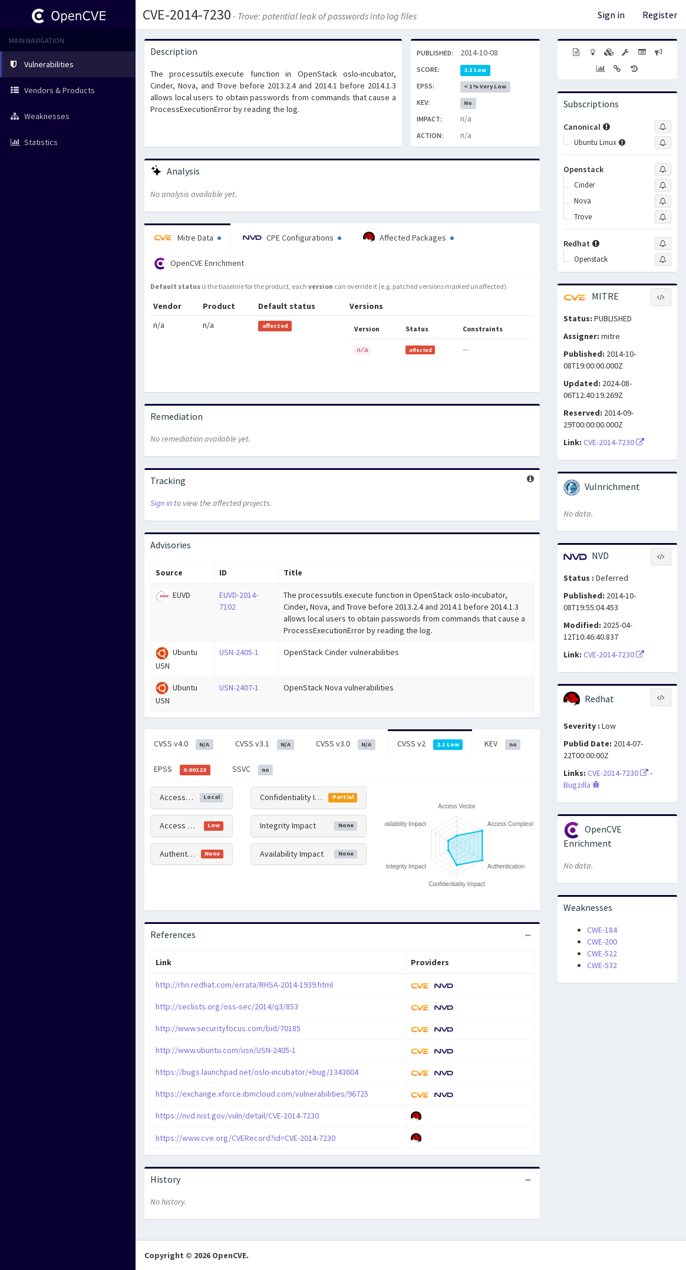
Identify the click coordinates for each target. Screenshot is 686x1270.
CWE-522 (602, 953)
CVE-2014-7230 (187, 14)
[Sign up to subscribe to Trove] (663, 216)
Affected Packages (408, 238)
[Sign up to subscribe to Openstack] (663, 169)
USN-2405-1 (239, 652)
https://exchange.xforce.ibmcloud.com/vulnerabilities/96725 (262, 1093)
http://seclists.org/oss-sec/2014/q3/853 (227, 1006)
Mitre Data (187, 237)
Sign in (611, 15)
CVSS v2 (430, 744)
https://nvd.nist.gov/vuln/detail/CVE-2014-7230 (237, 1115)
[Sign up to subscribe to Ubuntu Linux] (663, 142)
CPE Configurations (292, 237)
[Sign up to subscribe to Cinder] (663, 185)
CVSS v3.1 (265, 744)
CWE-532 (602, 965)
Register (659, 15)
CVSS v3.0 (345, 744)
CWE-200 (602, 941)
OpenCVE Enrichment (199, 263)
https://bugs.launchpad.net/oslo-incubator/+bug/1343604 (257, 1072)
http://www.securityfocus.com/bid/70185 (228, 1028)
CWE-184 (602, 929)
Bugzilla (581, 784)
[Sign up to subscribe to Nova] (663, 201)
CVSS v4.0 (183, 744)
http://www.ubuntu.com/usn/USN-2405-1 (226, 1050)
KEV (502, 744)
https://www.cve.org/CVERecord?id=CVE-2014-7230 (245, 1138)
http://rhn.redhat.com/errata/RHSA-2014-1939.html (244, 984)
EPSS (182, 769)
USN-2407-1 (239, 687)
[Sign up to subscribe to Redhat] (663, 243)
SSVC (252, 769)
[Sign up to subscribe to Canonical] (663, 126)
